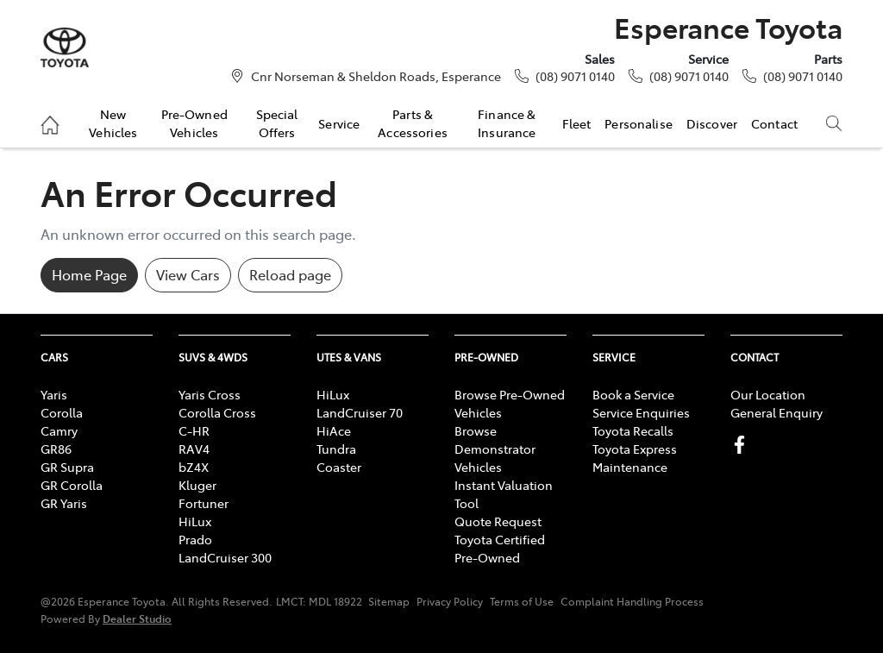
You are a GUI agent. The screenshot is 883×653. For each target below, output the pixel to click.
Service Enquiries (641, 412)
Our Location (767, 394)
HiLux (194, 521)
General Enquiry (776, 412)
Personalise (638, 123)
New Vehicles (113, 122)
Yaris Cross (209, 394)
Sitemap (389, 601)
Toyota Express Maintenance (634, 457)
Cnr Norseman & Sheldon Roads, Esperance (376, 76)
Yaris (54, 394)
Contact (774, 123)
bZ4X (193, 466)
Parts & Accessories (413, 122)
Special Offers (277, 122)
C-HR (194, 430)
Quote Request (498, 521)
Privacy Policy (449, 601)
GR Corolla (72, 484)
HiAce (333, 430)
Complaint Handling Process (632, 601)
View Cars (188, 274)
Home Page (89, 274)
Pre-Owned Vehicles (194, 122)
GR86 (56, 448)
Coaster (338, 466)
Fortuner (203, 503)
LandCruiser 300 (225, 557)
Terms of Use (522, 601)
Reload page (290, 274)
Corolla (62, 412)
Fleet (577, 123)
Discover (711, 123)
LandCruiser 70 (359, 412)
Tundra (336, 448)
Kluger (197, 484)
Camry (59, 430)
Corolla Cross (217, 412)
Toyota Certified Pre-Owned (499, 548)
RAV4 (194, 448)
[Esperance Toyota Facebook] (742, 445)
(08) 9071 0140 (575, 76)
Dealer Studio (137, 618)
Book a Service (633, 394)
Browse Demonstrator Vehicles (494, 448)
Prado (195, 539)
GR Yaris (64, 503)
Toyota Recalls (632, 430)
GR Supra (67, 466)
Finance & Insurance (506, 122)
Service (339, 123)
